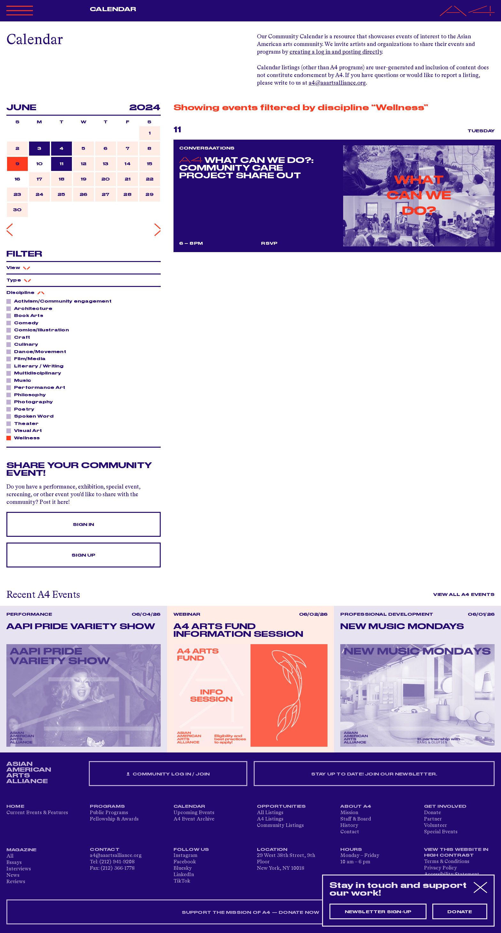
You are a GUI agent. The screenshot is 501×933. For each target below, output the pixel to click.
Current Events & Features (37, 812)
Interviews (18, 869)
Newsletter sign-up (378, 912)
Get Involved (445, 806)
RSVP (269, 243)
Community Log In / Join (168, 774)
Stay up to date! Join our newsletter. (374, 774)
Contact (349, 832)
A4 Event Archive (193, 819)
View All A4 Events (464, 595)
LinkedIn (183, 874)
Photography (31, 401)
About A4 (355, 806)
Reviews (15, 881)
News (12, 875)
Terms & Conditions (446, 861)
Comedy (24, 322)
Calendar (113, 9)
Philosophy (28, 394)
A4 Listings (270, 819)
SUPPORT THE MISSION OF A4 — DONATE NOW (251, 912)
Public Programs (109, 812)
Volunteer (435, 825)
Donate (432, 812)
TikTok (181, 881)
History (349, 825)
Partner (433, 819)
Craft (20, 337)
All (9, 856)
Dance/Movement (38, 351)
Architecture (31, 308)
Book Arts (26, 315)
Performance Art (37, 387)
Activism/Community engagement (61, 301)
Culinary (24, 344)
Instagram (185, 855)
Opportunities (281, 806)
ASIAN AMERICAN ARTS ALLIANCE (28, 772)
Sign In (83, 525)
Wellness (25, 437)
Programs (107, 806)
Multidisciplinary (35, 372)
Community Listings (280, 825)
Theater (24, 423)
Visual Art (26, 430)
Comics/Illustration (39, 329)
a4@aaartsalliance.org (337, 83)
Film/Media (28, 358)
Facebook (184, 862)
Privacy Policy (440, 868)
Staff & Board (355, 819)
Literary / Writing (37, 365)
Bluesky (182, 868)
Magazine (21, 850)
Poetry (22, 409)
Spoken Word (32, 416)
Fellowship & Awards (114, 819)
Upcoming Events (193, 812)
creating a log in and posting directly (335, 52)
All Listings (270, 812)
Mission (349, 812)
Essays (14, 862)
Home (15, 806)
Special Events (441, 832)
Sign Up (83, 555)
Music (20, 380)
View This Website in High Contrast (456, 852)
